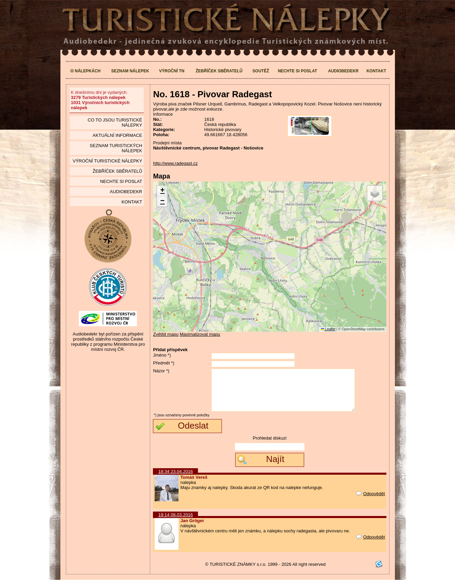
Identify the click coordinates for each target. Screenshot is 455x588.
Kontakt (376, 71)
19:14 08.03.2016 (175, 523)
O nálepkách (85, 71)
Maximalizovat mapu (200, 334)
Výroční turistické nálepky (107, 160)
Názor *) (161, 370)
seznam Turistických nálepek (116, 148)
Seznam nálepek (130, 71)
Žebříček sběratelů (219, 71)
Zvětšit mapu (165, 334)
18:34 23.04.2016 (175, 479)
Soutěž (261, 71)
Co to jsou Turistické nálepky (115, 122)
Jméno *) (162, 355)
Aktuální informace (117, 135)
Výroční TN (171, 71)
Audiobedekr (343, 71)
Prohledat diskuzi (269, 446)
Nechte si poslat (297, 71)
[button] (162, 191)
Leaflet (328, 329)
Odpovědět (370, 501)
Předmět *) (163, 362)
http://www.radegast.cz (175, 163)
